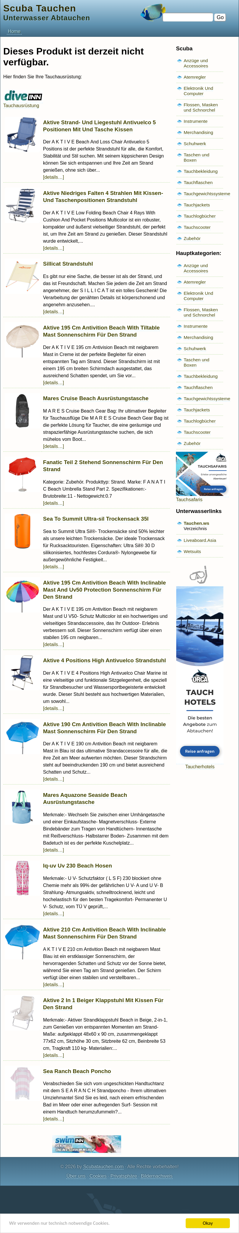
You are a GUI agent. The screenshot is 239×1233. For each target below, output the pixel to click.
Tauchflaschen (198, 182)
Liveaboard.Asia (200, 540)
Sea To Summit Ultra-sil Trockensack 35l (96, 519)
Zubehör (192, 238)
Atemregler (195, 77)
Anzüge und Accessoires (196, 63)
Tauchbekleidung (200, 171)
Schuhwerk (195, 143)
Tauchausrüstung (23, 103)
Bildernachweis (157, 1176)
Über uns (75, 1176)
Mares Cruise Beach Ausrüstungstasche (96, 398)
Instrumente (195, 121)
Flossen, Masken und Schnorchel (201, 107)
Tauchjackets (197, 204)
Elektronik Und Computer (198, 91)
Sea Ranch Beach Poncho (77, 1071)
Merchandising (198, 132)
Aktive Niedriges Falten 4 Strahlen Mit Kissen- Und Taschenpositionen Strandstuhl (103, 196)
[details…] (53, 177)
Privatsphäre (124, 1176)
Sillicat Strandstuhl (68, 264)
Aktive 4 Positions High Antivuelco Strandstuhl (104, 660)
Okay (208, 1223)
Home (14, 31)
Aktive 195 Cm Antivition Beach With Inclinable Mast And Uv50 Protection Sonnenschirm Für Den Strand (104, 590)
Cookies (98, 1176)
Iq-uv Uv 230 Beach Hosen (77, 866)
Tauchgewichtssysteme (207, 193)
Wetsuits (192, 551)
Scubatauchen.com (103, 1166)
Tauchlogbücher (199, 216)
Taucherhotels (199, 764)
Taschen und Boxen (196, 157)
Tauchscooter (197, 227)
